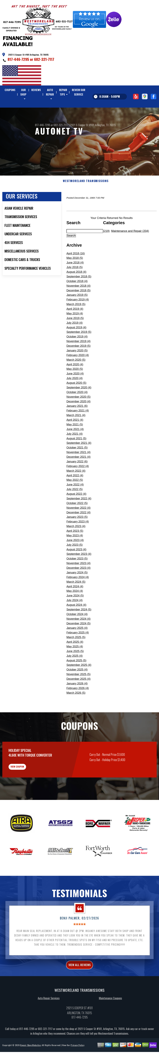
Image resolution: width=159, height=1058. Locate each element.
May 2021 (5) (74, 439)
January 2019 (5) (77, 310)
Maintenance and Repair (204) (130, 246)
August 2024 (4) (76, 620)
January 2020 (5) (77, 365)
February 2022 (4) (77, 481)
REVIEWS (36, 90)
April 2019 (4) (74, 324)
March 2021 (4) (75, 430)
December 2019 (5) (78, 361)
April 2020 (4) (74, 379)
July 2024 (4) (74, 615)
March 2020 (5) (75, 374)
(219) (106, 246)
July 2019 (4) (74, 337)
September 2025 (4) (78, 680)
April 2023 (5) (74, 546)
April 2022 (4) (74, 490)
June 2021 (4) (75, 444)
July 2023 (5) (74, 559)
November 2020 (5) (78, 411)
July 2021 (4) (74, 448)
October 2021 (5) (77, 462)
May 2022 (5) (74, 495)
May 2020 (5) (74, 384)
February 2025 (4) (77, 647)
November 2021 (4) (78, 467)
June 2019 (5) (75, 333)
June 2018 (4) (75, 277)
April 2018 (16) (75, 268)
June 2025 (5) (75, 666)
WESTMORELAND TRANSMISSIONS (86, 196)
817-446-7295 (18, 59)
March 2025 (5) (75, 652)
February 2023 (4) (77, 536)
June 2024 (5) (75, 610)
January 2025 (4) (77, 643)
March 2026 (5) (75, 707)
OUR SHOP (23, 92)
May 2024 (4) (74, 606)
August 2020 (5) (76, 398)
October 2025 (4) (77, 684)
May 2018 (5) (74, 273)
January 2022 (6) (77, 476)
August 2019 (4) (76, 342)
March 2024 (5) (75, 596)
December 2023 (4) (78, 583)
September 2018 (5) (78, 291)
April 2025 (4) (74, 657)
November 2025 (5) (78, 689)
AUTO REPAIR (50, 92)
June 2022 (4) (75, 499)
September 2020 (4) (78, 402)
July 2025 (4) (74, 670)
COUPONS (10, 90)
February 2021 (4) (77, 425)
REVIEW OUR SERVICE (78, 92)
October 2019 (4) (77, 351)
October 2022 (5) (77, 518)
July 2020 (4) (74, 393)
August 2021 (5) (76, 453)
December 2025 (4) (78, 694)
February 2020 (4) (77, 370)
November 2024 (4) (78, 633)
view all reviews (79, 985)
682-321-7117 (44, 59)
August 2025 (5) (76, 675)
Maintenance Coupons (110, 1019)
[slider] (79, 943)
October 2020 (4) (77, 407)
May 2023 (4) (74, 550)
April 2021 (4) (74, 435)
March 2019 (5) (75, 319)
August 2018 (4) (76, 287)
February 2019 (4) (77, 314)
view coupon (25, 784)
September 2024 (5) (78, 624)
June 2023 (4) (75, 555)
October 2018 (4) (77, 296)
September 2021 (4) (78, 458)
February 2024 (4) (77, 592)
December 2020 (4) (78, 416)
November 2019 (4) (78, 356)
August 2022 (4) (76, 509)
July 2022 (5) (74, 504)
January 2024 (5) (77, 587)
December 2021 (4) (78, 472)
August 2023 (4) (76, 564)
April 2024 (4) (74, 601)
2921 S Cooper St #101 (82, 140)
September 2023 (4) (78, 569)
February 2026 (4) (77, 703)
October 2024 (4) (77, 629)
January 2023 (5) (77, 532)
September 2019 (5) (78, 347)
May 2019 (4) (74, 328)
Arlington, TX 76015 (105, 140)
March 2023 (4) (75, 541)
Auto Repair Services (48, 1019)
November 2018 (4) (78, 300)
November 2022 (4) (78, 522)
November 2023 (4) (78, 578)
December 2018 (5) (78, 305)
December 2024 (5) (78, 638)
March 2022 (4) (75, 485)
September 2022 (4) (78, 513)
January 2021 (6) (77, 421)
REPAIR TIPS (63, 92)
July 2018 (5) (74, 282)
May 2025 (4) (74, 661)
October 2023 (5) (77, 573)
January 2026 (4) (77, 698)
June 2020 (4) (75, 388)
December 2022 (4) (78, 527)
